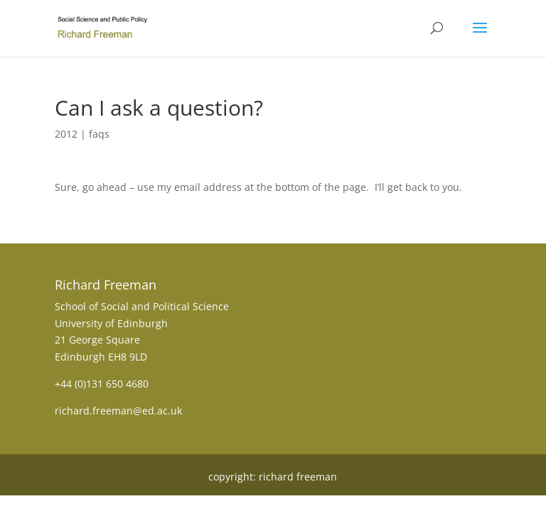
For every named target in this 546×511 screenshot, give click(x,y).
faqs (99, 134)
